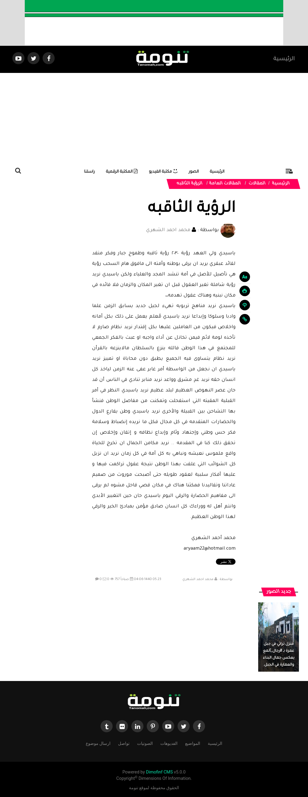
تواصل (124, 743)
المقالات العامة (225, 183)
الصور (194, 172)
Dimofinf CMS (159, 772)
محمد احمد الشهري (168, 230)
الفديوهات (169, 743)
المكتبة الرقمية (122, 172)
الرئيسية (284, 59)
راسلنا (89, 172)
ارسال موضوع (98, 743)
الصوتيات (145, 743)
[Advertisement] (154, 118)
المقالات (257, 183)
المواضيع (192, 743)
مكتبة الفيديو (163, 172)
